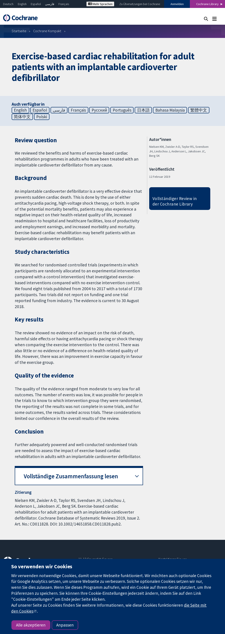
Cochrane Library (207, 4)
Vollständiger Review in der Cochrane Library (174, 201)
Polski (41, 116)
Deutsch (8, 4)
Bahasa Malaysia (170, 110)
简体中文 (22, 116)
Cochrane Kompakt (47, 31)
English (22, 4)
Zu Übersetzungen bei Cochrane (139, 4)
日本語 (143, 110)
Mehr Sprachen (100, 4)
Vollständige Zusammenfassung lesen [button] (71, 476)
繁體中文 (198, 110)
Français (63, 4)
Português (122, 110)
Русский (99, 110)
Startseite (19, 31)
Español (36, 4)
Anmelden (177, 4)
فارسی (49, 4)
